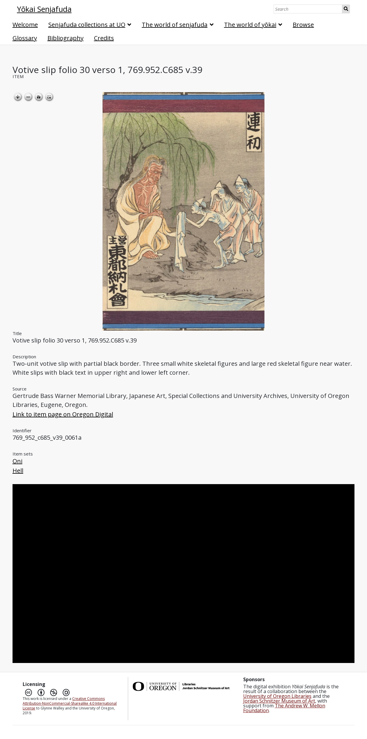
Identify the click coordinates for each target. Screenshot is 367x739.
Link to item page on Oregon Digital (63, 414)
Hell (18, 471)
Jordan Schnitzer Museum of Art (279, 701)
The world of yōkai (250, 25)
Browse (303, 25)
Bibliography (65, 38)
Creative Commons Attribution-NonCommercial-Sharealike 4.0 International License (70, 703)
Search (346, 8)
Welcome (25, 25)
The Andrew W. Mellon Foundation (284, 708)
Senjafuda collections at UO (86, 25)
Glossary (25, 38)
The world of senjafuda (174, 25)
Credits (104, 38)
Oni (17, 461)
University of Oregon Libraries (277, 696)
